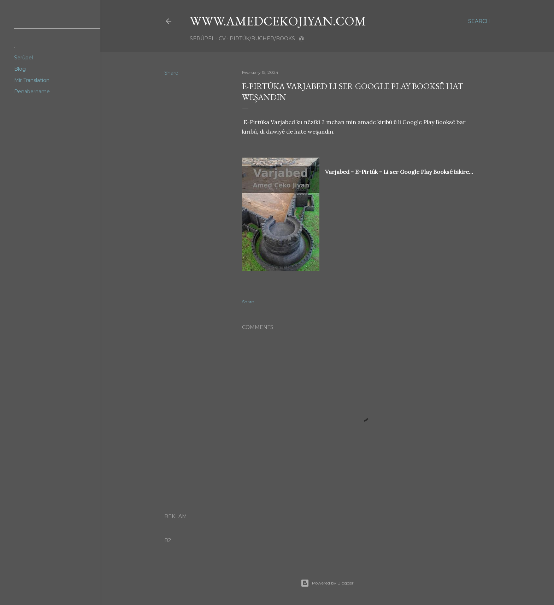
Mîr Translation (31, 80)
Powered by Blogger (327, 583)
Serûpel (202, 38)
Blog (20, 69)
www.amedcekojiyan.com (278, 21)
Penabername (32, 91)
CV (222, 38)
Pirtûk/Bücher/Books (262, 38)
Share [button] (171, 73)
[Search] (479, 21)
